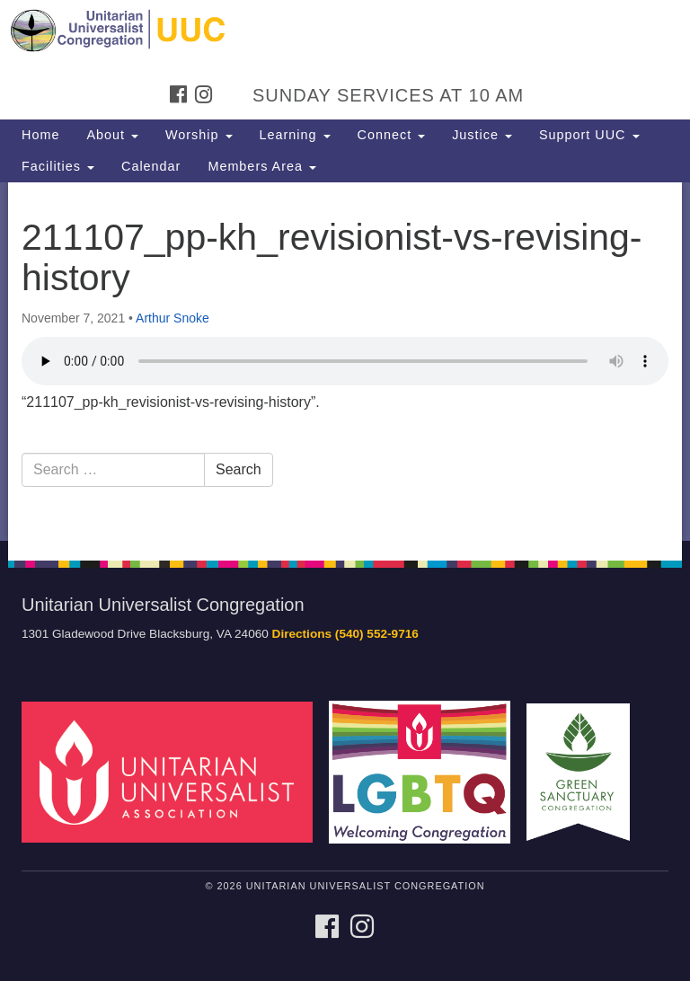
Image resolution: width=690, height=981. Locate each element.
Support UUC (589, 135)
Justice (482, 135)
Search (238, 469)
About (112, 135)
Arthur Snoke (172, 318)
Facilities (58, 166)
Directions (302, 634)
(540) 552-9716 (377, 634)
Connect (392, 135)
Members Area (262, 166)
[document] (345, 361)
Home (40, 135)
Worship (199, 135)
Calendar (151, 166)
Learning (295, 135)
